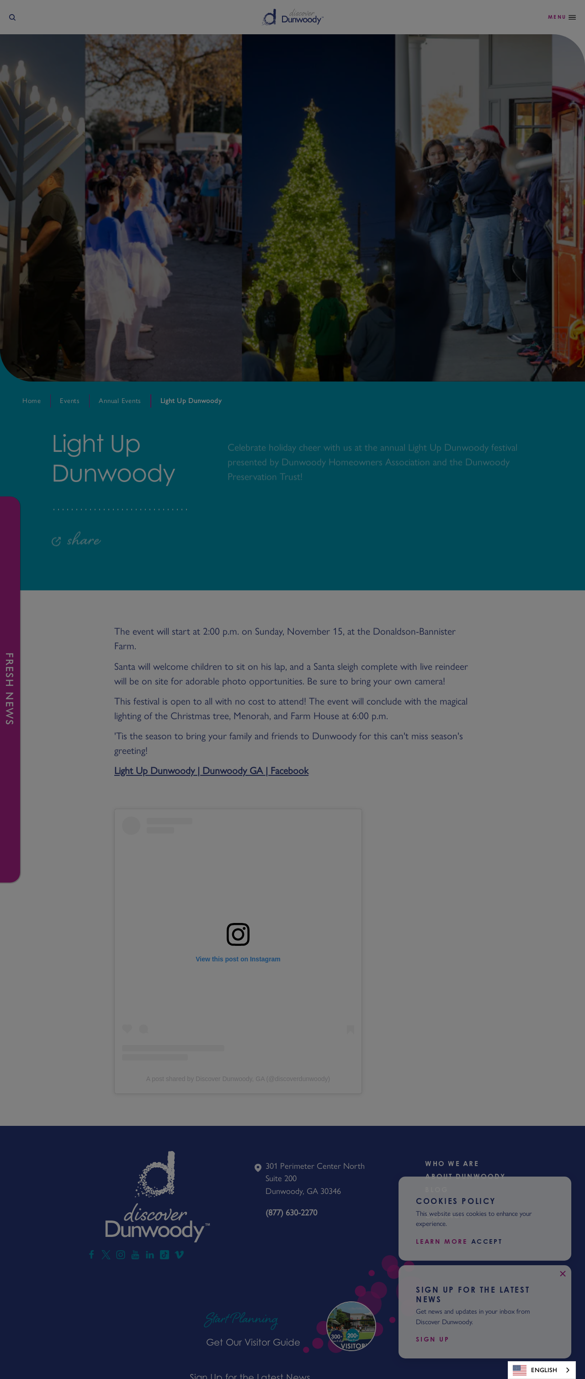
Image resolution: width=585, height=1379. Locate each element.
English (535, 1370)
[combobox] (542, 1370)
